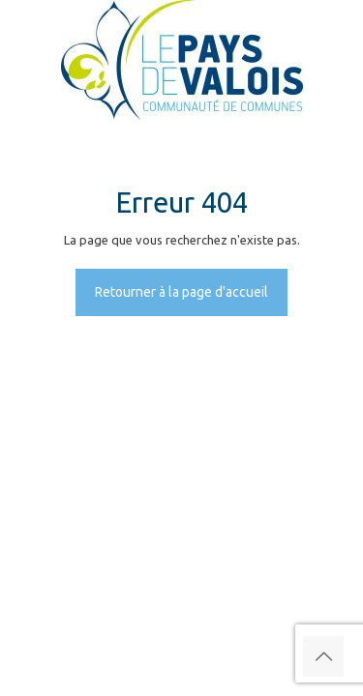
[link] (181, 60)
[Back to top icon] (323, 656)
